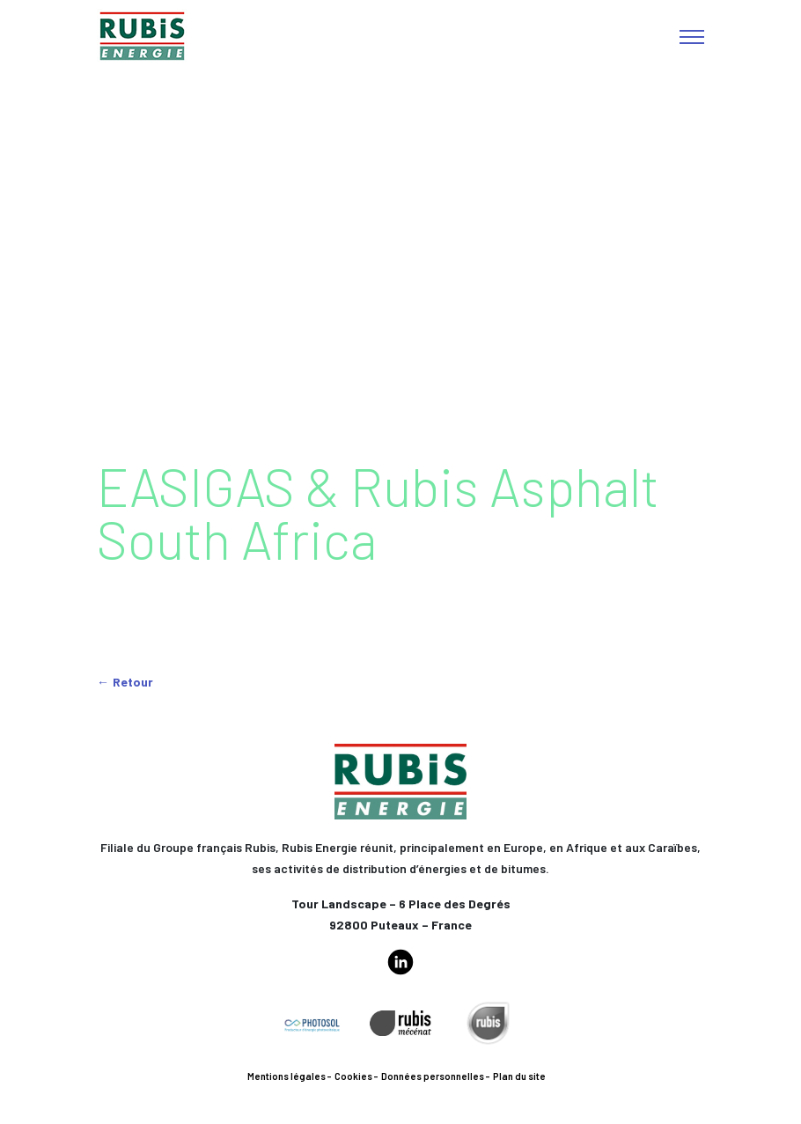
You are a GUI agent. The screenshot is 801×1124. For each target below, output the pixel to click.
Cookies (353, 1076)
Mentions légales (286, 1076)
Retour (133, 681)
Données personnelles (432, 1076)
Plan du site (519, 1076)
